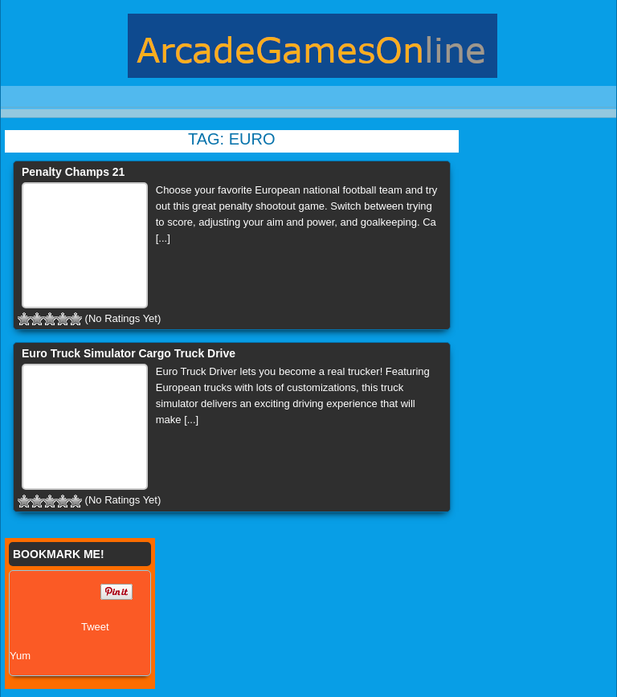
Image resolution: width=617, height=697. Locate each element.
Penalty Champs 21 (73, 171)
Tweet (95, 627)
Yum (20, 656)
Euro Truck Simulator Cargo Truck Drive (128, 353)
